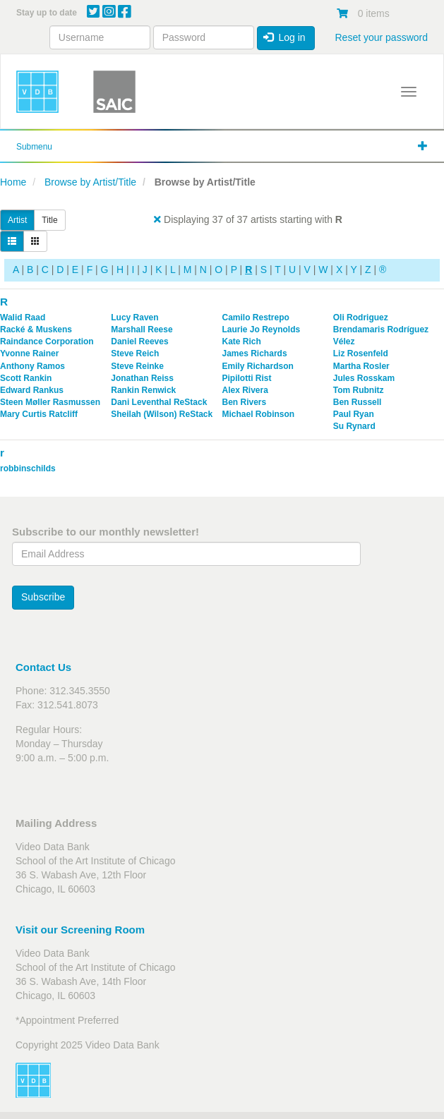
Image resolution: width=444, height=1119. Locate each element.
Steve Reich (135, 353)
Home (13, 182)
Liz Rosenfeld (360, 353)
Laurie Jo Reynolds (261, 329)
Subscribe (43, 597)
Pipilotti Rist (247, 378)
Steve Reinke (137, 366)
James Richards (254, 353)
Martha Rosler (361, 366)
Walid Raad (22, 317)
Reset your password (381, 37)
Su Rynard (354, 426)
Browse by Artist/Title (90, 182)
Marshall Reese (141, 329)
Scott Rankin (26, 378)
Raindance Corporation (47, 341)
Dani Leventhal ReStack (159, 402)
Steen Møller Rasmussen (50, 402)
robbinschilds (28, 468)
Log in (284, 37)
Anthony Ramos (32, 366)
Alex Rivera (245, 390)
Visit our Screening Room (80, 930)
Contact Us (43, 667)
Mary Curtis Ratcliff (39, 414)
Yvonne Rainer (29, 353)
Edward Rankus (32, 390)
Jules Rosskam (364, 378)
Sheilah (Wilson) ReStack (161, 414)
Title (49, 220)
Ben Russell (357, 402)
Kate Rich (241, 341)
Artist (17, 220)
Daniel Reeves (139, 341)
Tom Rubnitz (358, 390)
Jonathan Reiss (142, 378)
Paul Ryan (353, 414)
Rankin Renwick (143, 390)
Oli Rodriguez (360, 317)
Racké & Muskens (36, 329)
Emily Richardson (258, 366)
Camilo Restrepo (255, 317)
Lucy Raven (134, 317)
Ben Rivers (244, 402)
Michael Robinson (258, 414)
